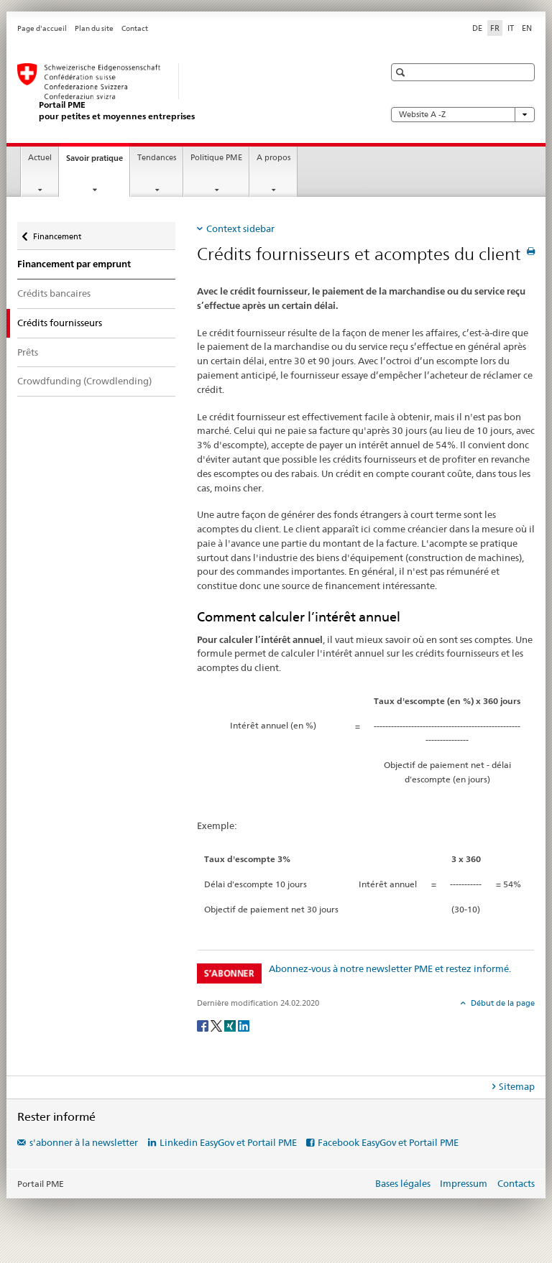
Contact (134, 28)
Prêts (27, 352)
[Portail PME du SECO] (186, 92)
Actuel (40, 157)
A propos (273, 157)
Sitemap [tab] (517, 1086)
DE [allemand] (477, 28)
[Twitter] (217, 1024)
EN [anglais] (527, 28)
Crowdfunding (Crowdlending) (84, 381)
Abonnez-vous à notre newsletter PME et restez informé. (390, 968)
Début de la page (502, 1003)
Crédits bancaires (54, 293)
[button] (402, 72)
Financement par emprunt (74, 264)
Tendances (156, 157)
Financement (56, 233)
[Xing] (231, 1024)
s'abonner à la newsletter (83, 1142)
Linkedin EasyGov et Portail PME (228, 1142)
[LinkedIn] (243, 1024)
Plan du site (94, 28)
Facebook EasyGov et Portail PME (388, 1142)
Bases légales (403, 1183)
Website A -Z (463, 114)
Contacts (516, 1183)
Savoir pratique (97, 162)
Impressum (463, 1183)
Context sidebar (240, 228)
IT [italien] (510, 28)
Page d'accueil (42, 28)
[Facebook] (204, 1024)
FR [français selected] (495, 28)
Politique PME (216, 157)
